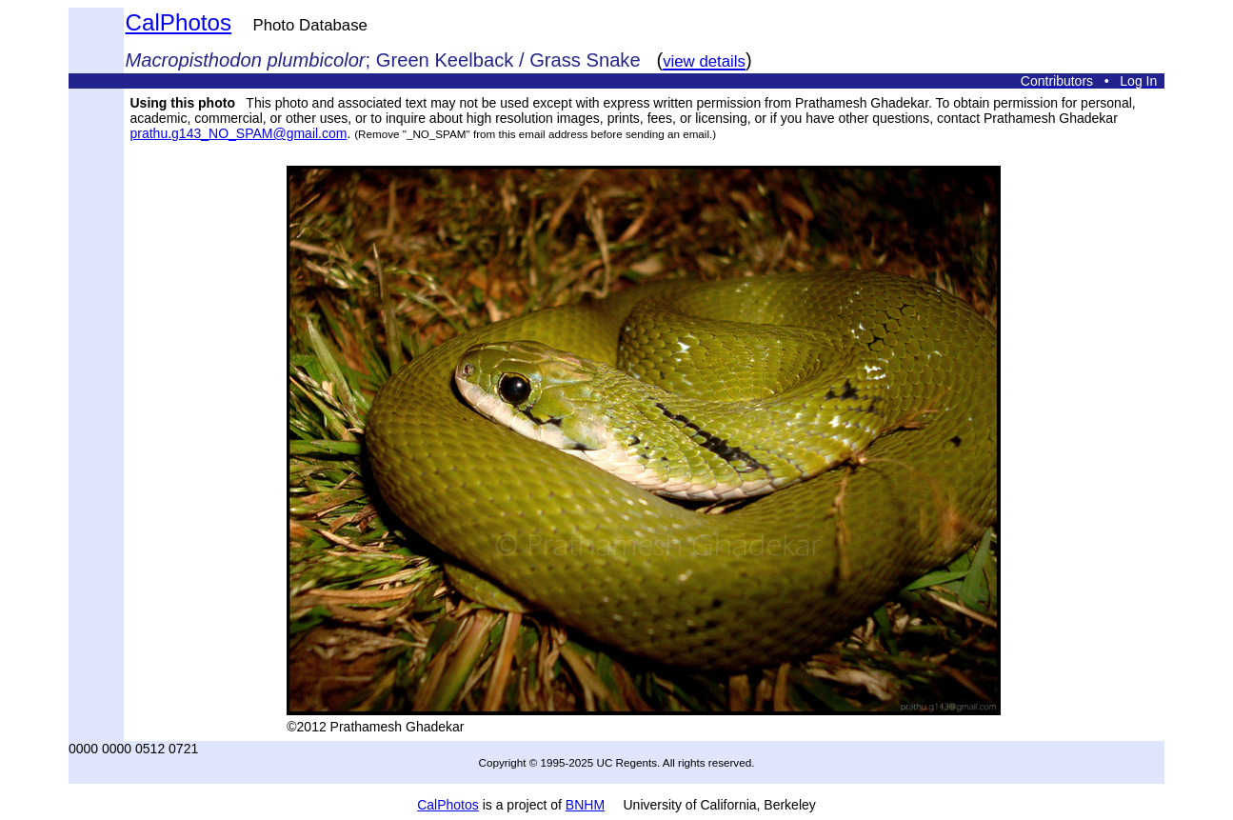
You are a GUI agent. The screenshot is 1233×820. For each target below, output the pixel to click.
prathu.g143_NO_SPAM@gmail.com (239, 133)
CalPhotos (179, 22)
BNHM (585, 804)
